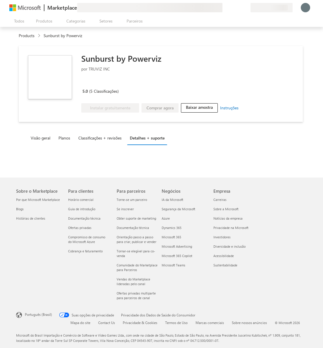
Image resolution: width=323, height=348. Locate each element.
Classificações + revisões (100, 138)
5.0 (85, 91)
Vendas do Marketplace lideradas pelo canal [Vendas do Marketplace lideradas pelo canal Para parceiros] (133, 281)
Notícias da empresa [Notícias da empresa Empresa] (228, 218)
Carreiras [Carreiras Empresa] (220, 199)
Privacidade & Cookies (140, 322)
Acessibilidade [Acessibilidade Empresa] (223, 256)
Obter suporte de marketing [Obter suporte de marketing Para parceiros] (136, 218)
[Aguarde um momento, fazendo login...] (305, 7)
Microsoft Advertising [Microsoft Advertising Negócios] (177, 246)
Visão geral (40, 138)
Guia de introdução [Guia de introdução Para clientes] (81, 209)
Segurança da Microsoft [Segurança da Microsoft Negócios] (178, 209)
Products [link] (26, 35)
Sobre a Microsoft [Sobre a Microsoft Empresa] (226, 209)
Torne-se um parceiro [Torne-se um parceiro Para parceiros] (132, 199)
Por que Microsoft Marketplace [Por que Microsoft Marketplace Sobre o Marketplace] (38, 199)
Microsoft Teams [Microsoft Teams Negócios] (173, 265)
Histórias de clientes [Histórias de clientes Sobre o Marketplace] (30, 218)
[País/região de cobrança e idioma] (272, 7)
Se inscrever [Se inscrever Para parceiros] (125, 209)
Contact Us (106, 322)
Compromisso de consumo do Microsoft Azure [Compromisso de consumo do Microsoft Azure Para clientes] (86, 239)
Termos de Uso (176, 322)
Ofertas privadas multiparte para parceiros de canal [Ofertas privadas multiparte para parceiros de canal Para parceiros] (136, 295)
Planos (64, 138)
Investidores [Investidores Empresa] (222, 237)
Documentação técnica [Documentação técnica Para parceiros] (133, 227)
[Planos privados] (245, 7)
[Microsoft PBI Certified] (119, 83)
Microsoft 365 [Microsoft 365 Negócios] (171, 237)
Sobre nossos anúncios (249, 322)
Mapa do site (80, 322)
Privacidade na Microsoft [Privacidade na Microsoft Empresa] (230, 227)
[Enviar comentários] (224, 7)
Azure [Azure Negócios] (166, 218)
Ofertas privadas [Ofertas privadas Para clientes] (79, 227)
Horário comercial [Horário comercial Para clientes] (81, 199)
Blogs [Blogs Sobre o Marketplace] (20, 209)
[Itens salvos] (238, 7)
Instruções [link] (229, 108)
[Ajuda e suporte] (231, 7)
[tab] (42, 137)
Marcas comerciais (210, 322)
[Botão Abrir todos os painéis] (18, 21)
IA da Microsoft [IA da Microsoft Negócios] (172, 199)
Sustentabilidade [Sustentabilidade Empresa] (225, 265)
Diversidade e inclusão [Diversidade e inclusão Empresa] (229, 246)
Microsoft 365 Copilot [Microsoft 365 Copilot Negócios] (177, 256)
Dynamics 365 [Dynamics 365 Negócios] (172, 227)
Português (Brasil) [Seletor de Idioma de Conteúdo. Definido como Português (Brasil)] (38, 314)
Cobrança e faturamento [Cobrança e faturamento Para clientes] (85, 251)
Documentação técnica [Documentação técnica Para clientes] (84, 218)
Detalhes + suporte (147, 138)
